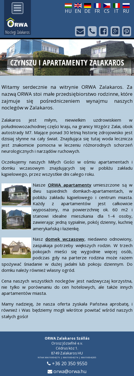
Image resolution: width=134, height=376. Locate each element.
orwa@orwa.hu (67, 371)
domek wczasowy (64, 239)
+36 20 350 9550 (67, 363)
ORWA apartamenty (69, 185)
